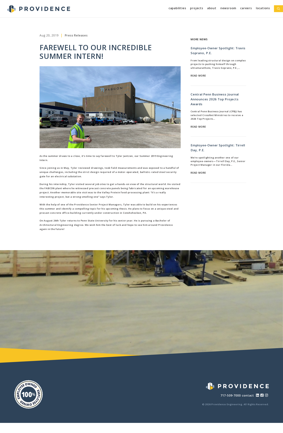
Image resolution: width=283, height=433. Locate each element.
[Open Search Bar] (278, 8)
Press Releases (76, 35)
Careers (246, 8)
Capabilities (177, 8)
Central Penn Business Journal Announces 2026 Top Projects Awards (215, 99)
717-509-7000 (231, 395)
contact (248, 395)
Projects (196, 8)
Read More (198, 75)
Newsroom (228, 8)
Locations (263, 8)
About (211, 8)
